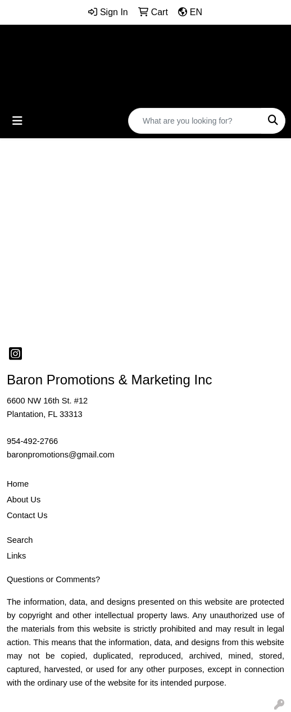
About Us (23, 499)
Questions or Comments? (53, 579)
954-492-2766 (32, 441)
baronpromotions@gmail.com (61, 454)
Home (18, 483)
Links (16, 555)
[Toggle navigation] (17, 121)
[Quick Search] (195, 121)
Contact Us (27, 515)
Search (20, 540)
